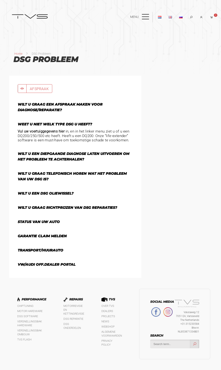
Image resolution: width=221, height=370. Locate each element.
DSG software (27, 316)
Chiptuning (25, 306)
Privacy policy (106, 342)
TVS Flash (24, 339)
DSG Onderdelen (72, 325)
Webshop (108, 326)
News (105, 321)
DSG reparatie (73, 318)
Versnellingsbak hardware (29, 323)
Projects (108, 316)
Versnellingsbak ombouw (29, 332)
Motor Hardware (30, 311)
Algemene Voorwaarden (111, 333)
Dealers (107, 311)
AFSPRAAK (39, 89)
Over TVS (107, 306)
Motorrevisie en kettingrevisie (73, 309)
